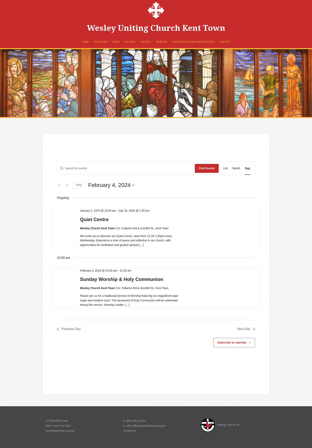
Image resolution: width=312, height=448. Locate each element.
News (116, 42)
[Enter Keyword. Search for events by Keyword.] (126, 168)
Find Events (206, 168)
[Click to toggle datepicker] (111, 185)
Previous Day (69, 329)
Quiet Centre (94, 219)
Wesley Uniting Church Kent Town (156, 28)
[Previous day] (59, 185)
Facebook (129, 431)
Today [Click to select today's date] (79, 185)
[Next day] (67, 185)
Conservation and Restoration (193, 42)
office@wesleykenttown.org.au (146, 426)
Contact (224, 42)
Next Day (246, 329)
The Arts (130, 42)
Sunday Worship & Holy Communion (121, 279)
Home (85, 42)
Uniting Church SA (220, 425)
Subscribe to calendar (232, 342)
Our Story (101, 42)
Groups (145, 42)
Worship (161, 42)
